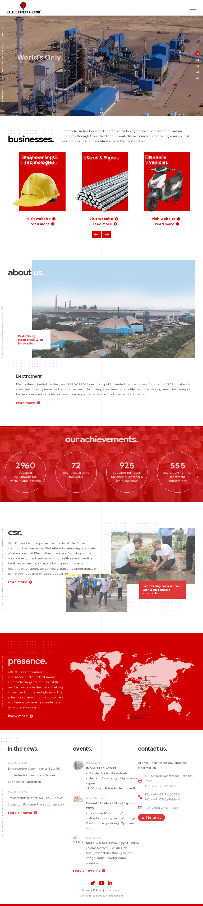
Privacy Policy (91, 890)
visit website (39, 219)
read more (40, 224)
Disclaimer (114, 890)
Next (106, 235)
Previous (96, 235)
